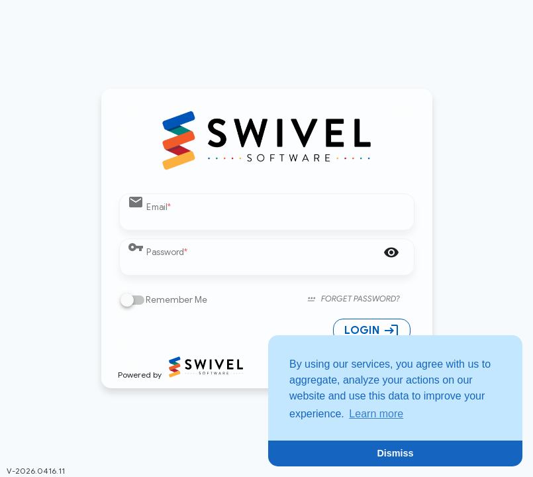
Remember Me (176, 299)
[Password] (260, 264)
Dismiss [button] (395, 453)
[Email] (276, 219)
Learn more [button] (376, 413)
